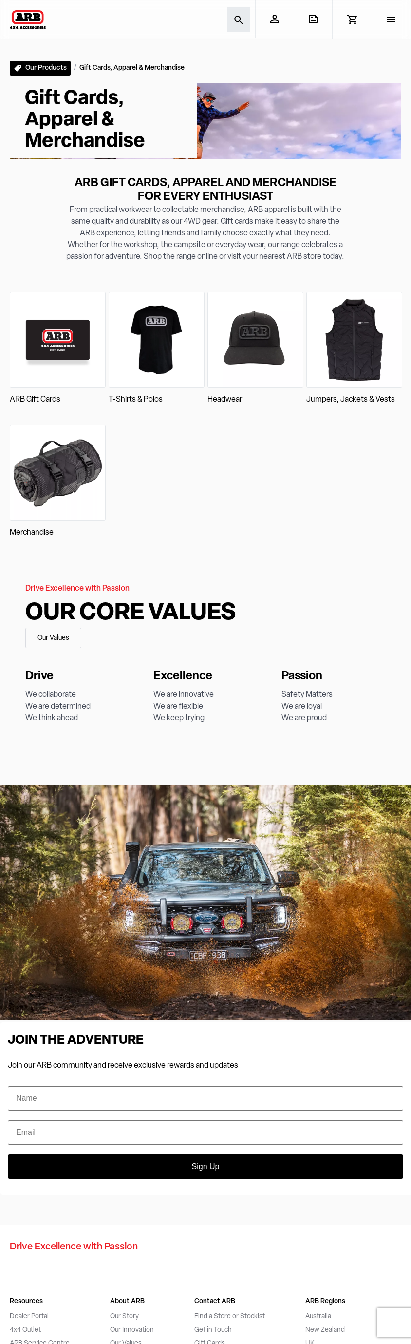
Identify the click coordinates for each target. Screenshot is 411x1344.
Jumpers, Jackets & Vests (350, 399)
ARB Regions (325, 1301)
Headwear (224, 399)
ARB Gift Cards (35, 399)
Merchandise (32, 533)
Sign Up (206, 1166)
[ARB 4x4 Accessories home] (28, 19)
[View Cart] (352, 19)
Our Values (53, 638)
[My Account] (274, 19)
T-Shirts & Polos (136, 399)
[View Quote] (313, 19)
